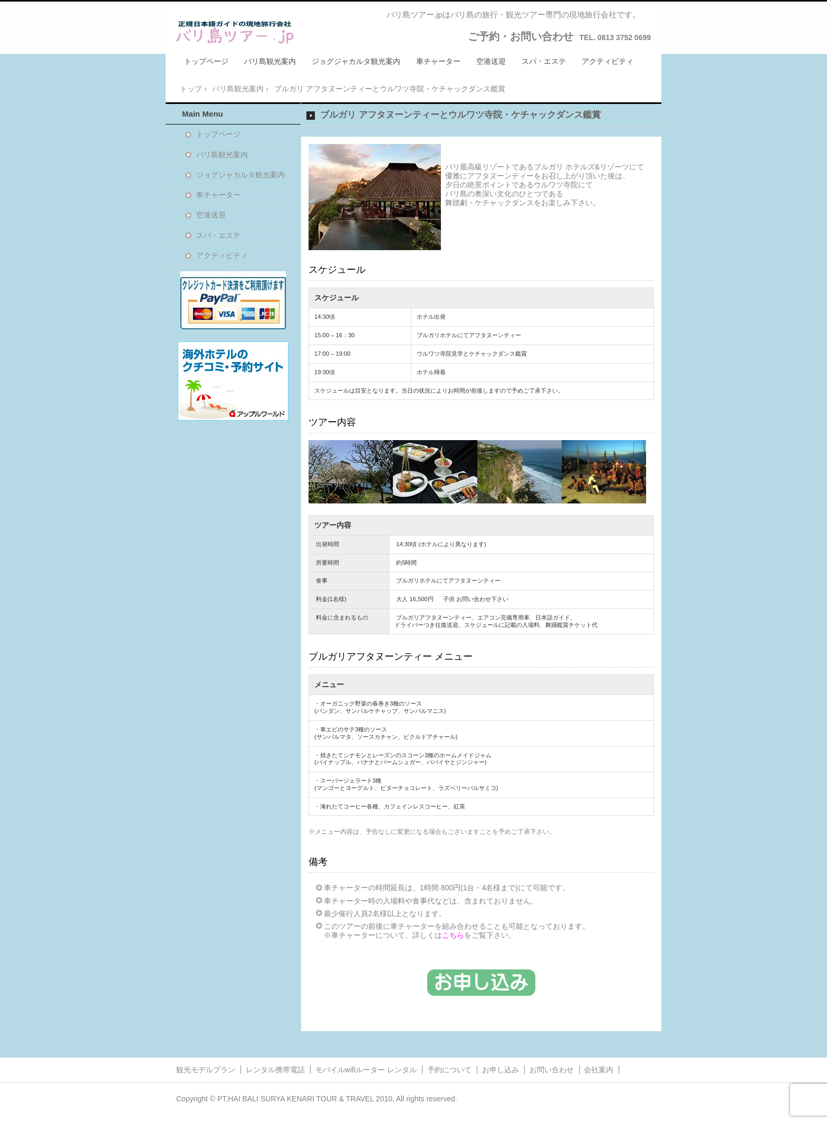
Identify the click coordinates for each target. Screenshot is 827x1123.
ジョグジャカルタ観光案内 (356, 61)
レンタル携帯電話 (275, 1069)
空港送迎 (491, 61)
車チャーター (438, 61)
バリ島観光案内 (270, 61)
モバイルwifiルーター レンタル (366, 1069)
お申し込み (500, 1069)
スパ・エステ (544, 61)
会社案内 (598, 1069)
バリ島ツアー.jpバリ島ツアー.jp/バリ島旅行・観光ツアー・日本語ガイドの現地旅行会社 (235, 32)
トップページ (206, 61)
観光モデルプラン (205, 1069)
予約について (449, 1069)
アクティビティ (607, 61)
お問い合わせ (552, 1069)
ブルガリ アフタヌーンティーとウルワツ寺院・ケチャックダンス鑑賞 (460, 114)
